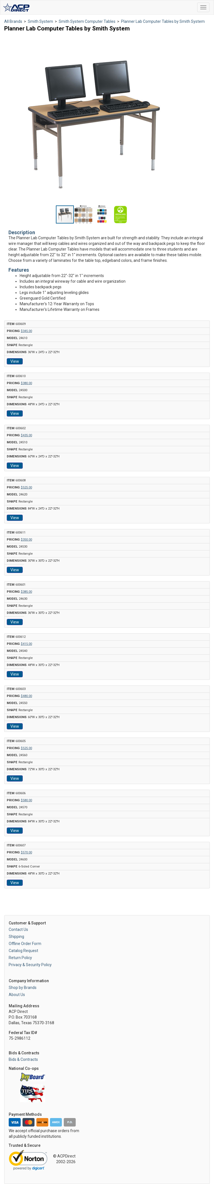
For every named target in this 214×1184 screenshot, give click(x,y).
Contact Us (18, 929)
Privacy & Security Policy (30, 964)
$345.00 (26, 331)
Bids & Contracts (23, 1059)
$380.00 (26, 383)
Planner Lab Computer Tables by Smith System (163, 21)
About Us (17, 994)
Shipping (16, 936)
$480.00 (26, 696)
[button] (171, 40)
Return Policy (20, 957)
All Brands (13, 21)
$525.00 (26, 487)
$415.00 (26, 644)
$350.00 (26, 539)
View (14, 361)
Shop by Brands (23, 987)
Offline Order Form (25, 943)
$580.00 (26, 800)
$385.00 (26, 592)
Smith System (40, 21)
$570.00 (26, 852)
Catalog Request (23, 950)
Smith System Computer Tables (87, 21)
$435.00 (26, 435)
